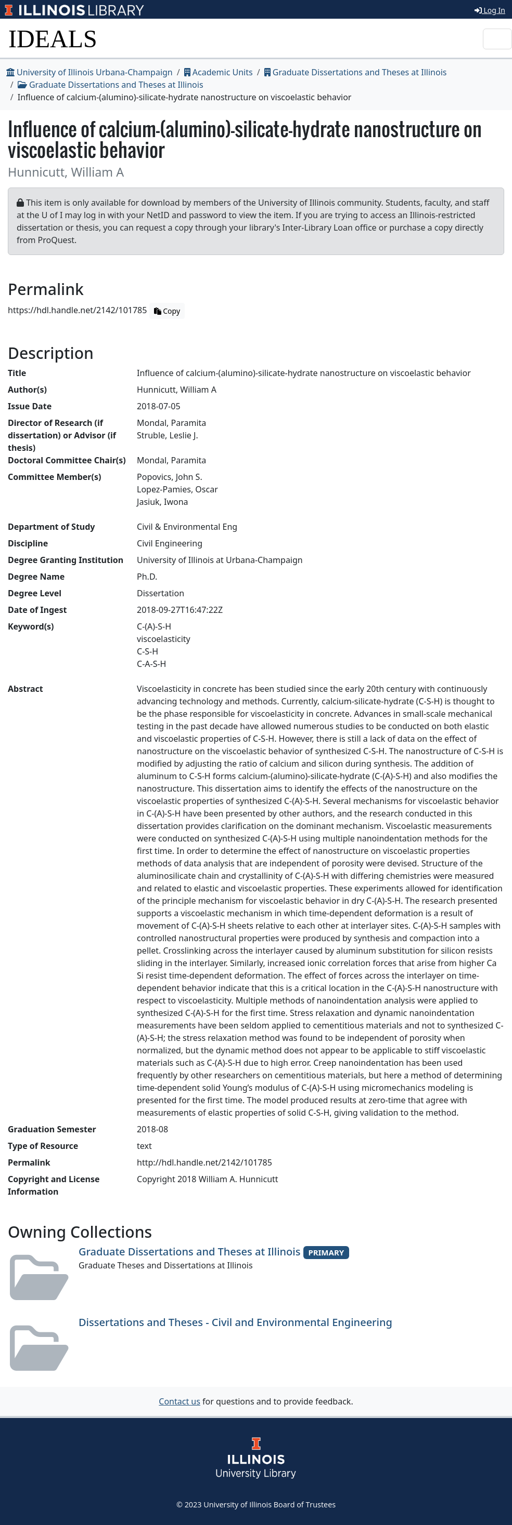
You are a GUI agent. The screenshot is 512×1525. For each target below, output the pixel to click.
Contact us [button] (179, 1401)
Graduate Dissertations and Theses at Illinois (355, 72)
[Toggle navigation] (497, 39)
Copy (167, 311)
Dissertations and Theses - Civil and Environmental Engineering (235, 1322)
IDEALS (52, 38)
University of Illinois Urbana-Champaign (89, 72)
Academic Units (218, 72)
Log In (490, 10)
